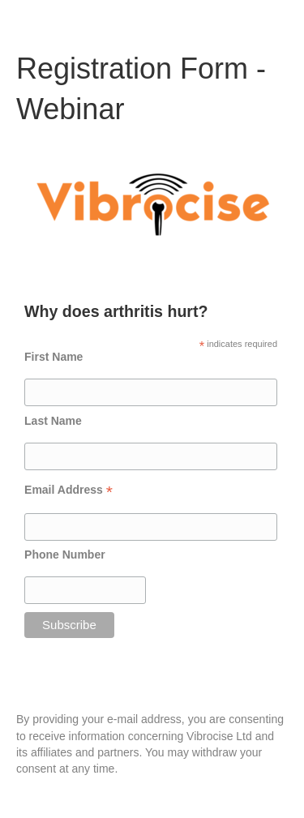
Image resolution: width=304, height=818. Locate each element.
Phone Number (64, 554)
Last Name (53, 420)
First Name (53, 356)
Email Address (68, 490)
